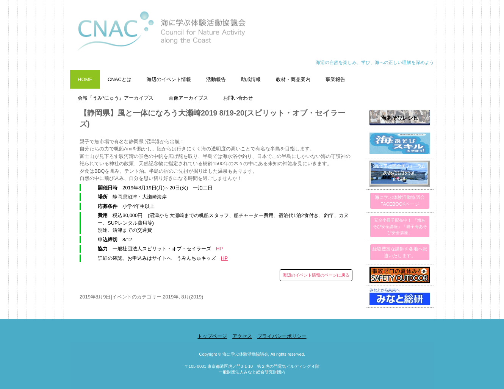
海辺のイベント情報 (169, 79)
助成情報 (251, 79)
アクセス (242, 336)
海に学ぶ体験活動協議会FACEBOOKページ (400, 201)
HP (219, 249)
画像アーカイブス (188, 98)
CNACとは (119, 79)
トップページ (212, 336)
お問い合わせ (238, 98)
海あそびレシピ (399, 118)
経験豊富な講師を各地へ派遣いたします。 (400, 252)
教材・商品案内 (293, 79)
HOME (85, 79)
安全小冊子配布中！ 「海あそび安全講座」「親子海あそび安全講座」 (400, 226)
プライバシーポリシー (282, 336)
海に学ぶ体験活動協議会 (252, 35)
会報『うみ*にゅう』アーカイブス (115, 98)
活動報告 (216, 79)
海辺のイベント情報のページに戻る (316, 275)
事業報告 (335, 79)
